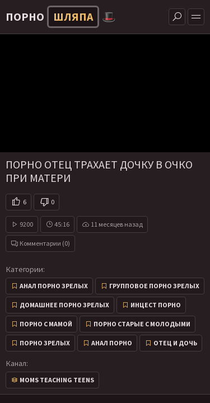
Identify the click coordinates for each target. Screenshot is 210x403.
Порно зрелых (45, 343)
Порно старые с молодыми (142, 324)
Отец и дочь (175, 343)
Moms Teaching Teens (57, 380)
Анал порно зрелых (54, 286)
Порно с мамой (46, 324)
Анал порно (111, 343)
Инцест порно (155, 305)
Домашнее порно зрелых (64, 305)
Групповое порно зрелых (154, 286)
